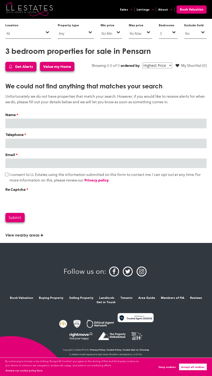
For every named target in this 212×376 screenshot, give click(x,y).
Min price (107, 25)
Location (12, 25)
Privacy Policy (97, 350)
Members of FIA (172, 298)
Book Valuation (191, 9)
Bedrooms (167, 25)
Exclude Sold (193, 25)
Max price (136, 25)
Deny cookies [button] (167, 367)
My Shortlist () (191, 65)
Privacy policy (96, 180)
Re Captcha (15, 189)
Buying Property (51, 298)
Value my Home (57, 66)
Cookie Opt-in (130, 350)
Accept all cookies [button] (193, 367)
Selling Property (81, 298)
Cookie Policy (114, 350)
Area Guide (146, 298)
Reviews (196, 298)
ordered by (130, 65)
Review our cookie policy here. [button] (24, 370)
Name (10, 115)
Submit (15, 217)
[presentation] (36, 201)
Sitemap (144, 350)
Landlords (106, 298)
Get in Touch (106, 302)
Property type (68, 25)
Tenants (126, 298)
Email (10, 155)
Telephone (14, 134)
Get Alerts (21, 66)
